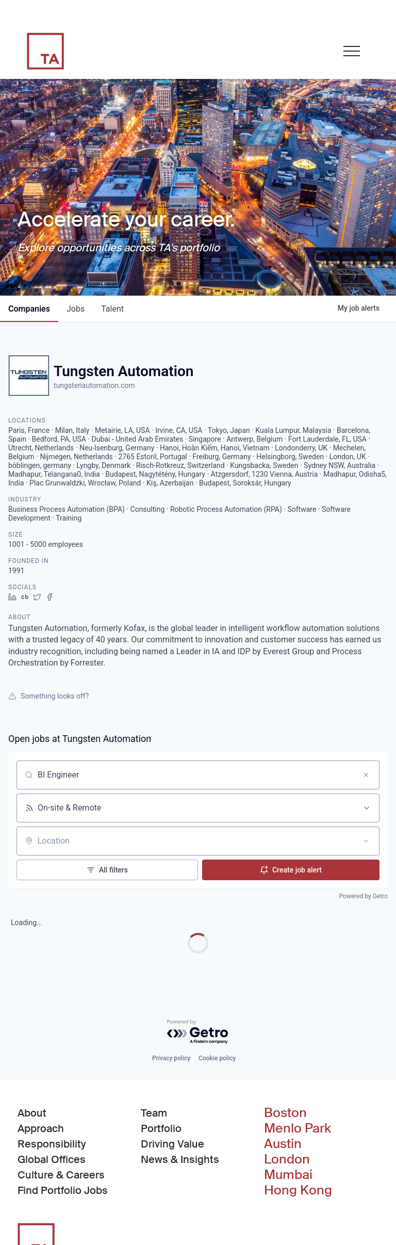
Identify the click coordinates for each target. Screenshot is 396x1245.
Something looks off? (48, 696)
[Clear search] (366, 775)
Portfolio (161, 1128)
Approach (41, 1128)
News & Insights (180, 1159)
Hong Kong (298, 1190)
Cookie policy (217, 1058)
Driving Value (172, 1144)
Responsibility (52, 1144)
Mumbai (288, 1175)
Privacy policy (171, 1058)
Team (154, 1113)
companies (29, 309)
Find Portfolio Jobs (63, 1190)
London (287, 1159)
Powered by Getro (363, 896)
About (32, 1113)
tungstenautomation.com (94, 385)
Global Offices (52, 1159)
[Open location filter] (366, 841)
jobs (76, 309)
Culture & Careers (61, 1175)
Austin (283, 1144)
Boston (285, 1113)
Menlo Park (297, 1128)
